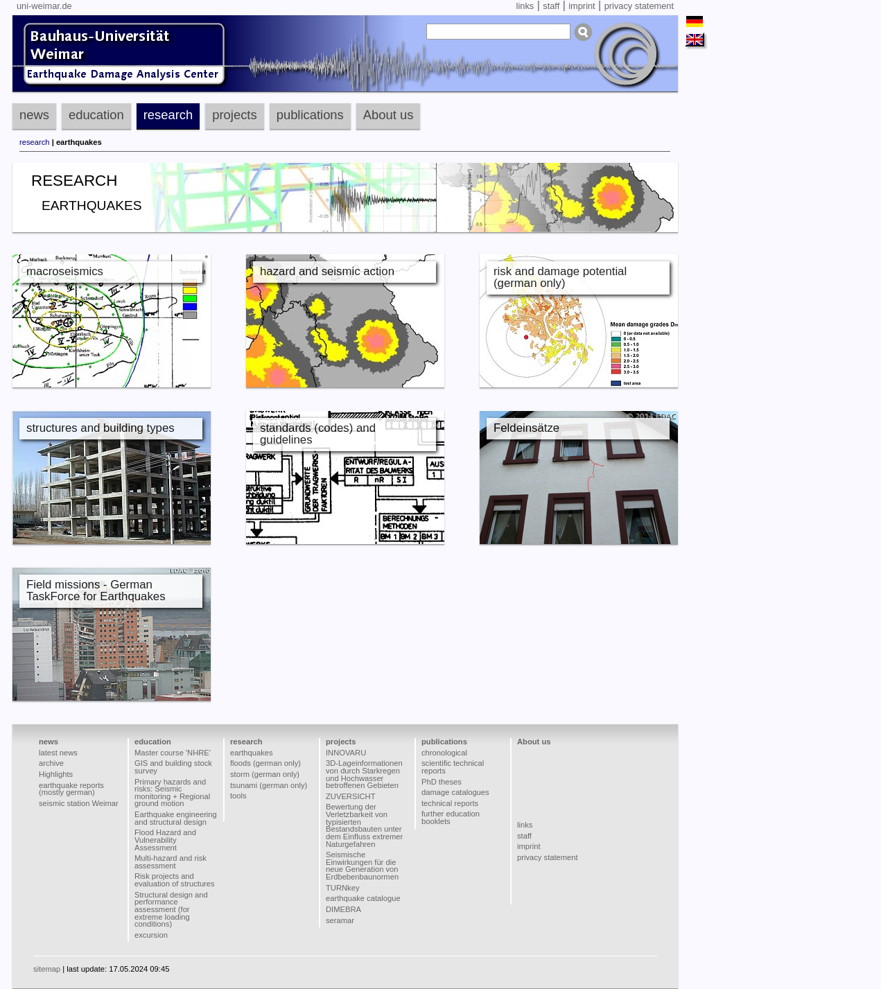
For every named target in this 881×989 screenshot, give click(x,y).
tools (238, 795)
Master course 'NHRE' (172, 753)
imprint (581, 6)
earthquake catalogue (363, 898)
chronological (444, 753)
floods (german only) (265, 763)
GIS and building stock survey (173, 767)
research (168, 114)
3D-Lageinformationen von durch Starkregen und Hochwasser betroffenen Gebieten (364, 774)
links (525, 6)
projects (234, 114)
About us (388, 114)
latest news (58, 753)
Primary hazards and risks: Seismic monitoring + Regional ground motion (172, 793)
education (96, 114)
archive (51, 763)
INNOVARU (346, 753)
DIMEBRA (343, 909)
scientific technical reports (452, 767)
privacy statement (639, 6)
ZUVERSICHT (350, 796)
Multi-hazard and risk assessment (170, 862)
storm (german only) (264, 774)
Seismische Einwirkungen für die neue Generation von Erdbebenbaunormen (362, 865)
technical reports (449, 803)
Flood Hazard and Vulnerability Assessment (165, 839)
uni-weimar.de (44, 6)
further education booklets (450, 817)
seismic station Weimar (79, 803)
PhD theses (441, 782)
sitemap (46, 969)
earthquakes (251, 753)
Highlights (56, 774)
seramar (340, 920)
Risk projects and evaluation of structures (174, 880)
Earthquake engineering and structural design (175, 818)
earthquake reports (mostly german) (71, 789)
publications (310, 114)
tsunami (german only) (268, 785)
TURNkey (342, 888)
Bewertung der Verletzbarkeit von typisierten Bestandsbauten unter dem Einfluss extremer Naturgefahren (364, 825)
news (34, 114)
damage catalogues (455, 792)
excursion (151, 935)
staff (551, 6)
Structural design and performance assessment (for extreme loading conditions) (171, 910)
